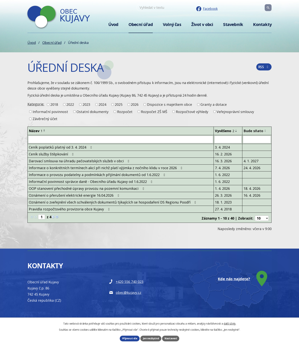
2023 (86, 104)
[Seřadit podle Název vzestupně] (44, 130)
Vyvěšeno (224, 130)
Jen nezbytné (151, 338)
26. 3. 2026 (223, 195)
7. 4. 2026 (222, 167)
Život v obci (202, 24)
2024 (102, 104)
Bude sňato (253, 130)
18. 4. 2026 (252, 188)
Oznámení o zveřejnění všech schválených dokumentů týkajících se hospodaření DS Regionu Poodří (113, 202)
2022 (70, 104)
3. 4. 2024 (222, 147)
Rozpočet (125, 111)
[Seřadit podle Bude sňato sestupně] (265, 131)
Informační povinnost (50, 111)
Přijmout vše (129, 338)
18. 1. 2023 (223, 202)
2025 (118, 104)
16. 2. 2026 (223, 154)
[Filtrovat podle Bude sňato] (257, 139)
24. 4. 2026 (252, 167)
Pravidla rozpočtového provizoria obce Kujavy (70, 209)
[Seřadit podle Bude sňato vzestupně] (265, 130)
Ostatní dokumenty (92, 111)
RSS (263, 68)
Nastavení (171, 338)
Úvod (113, 24)
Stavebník (233, 24)
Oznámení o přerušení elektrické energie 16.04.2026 (75, 195)
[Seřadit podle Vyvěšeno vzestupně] (236, 130)
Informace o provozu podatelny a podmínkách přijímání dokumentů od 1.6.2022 (98, 174)
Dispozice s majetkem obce (169, 104)
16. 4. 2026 (252, 195)
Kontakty (262, 24)
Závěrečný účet (45, 118)
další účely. (230, 323)
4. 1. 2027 (251, 160)
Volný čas (172, 24)
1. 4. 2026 (222, 188)
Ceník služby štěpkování (52, 154)
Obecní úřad (141, 24)
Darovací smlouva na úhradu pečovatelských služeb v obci (80, 160)
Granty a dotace (213, 104)
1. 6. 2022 (222, 174)
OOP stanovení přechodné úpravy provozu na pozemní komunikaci (87, 188)
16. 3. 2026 (223, 160)
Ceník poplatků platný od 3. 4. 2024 (61, 147)
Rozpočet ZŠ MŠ (154, 111)
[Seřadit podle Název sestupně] (44, 131)
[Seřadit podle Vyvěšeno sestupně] (236, 131)
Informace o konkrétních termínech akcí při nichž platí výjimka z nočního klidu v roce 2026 (106, 167)
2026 (134, 104)
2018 (54, 104)
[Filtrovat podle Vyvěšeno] (228, 139)
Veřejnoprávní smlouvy (235, 111)
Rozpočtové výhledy (192, 111)
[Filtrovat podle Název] (120, 139)
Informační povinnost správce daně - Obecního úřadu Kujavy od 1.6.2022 (91, 181)
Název (35, 130)
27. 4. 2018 (223, 209)
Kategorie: (35, 104)
